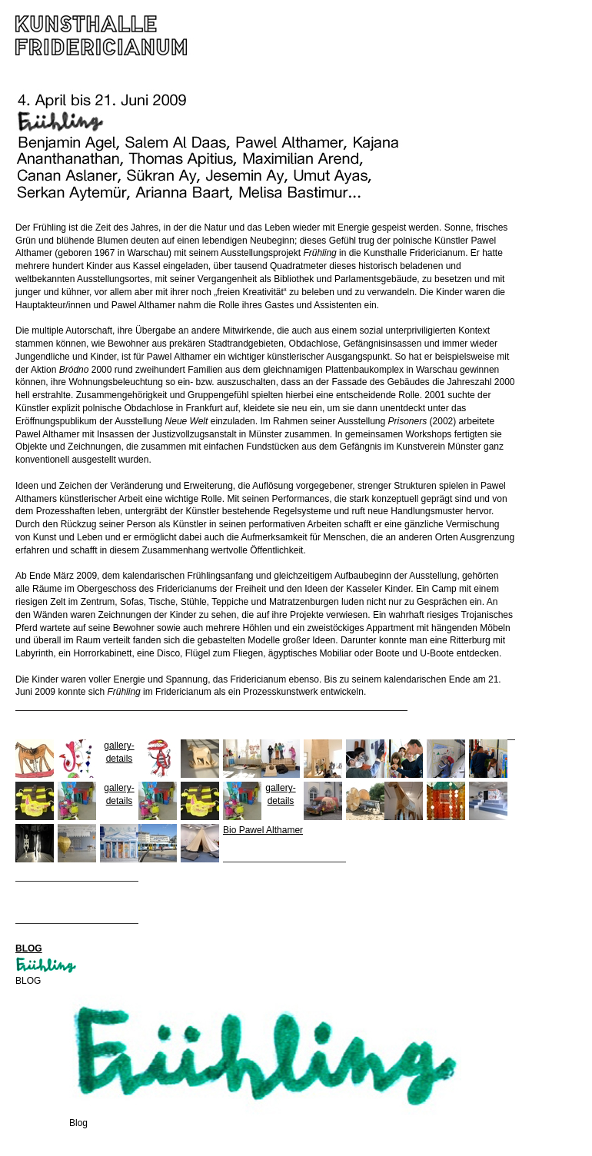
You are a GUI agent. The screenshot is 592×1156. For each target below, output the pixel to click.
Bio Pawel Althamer (263, 830)
